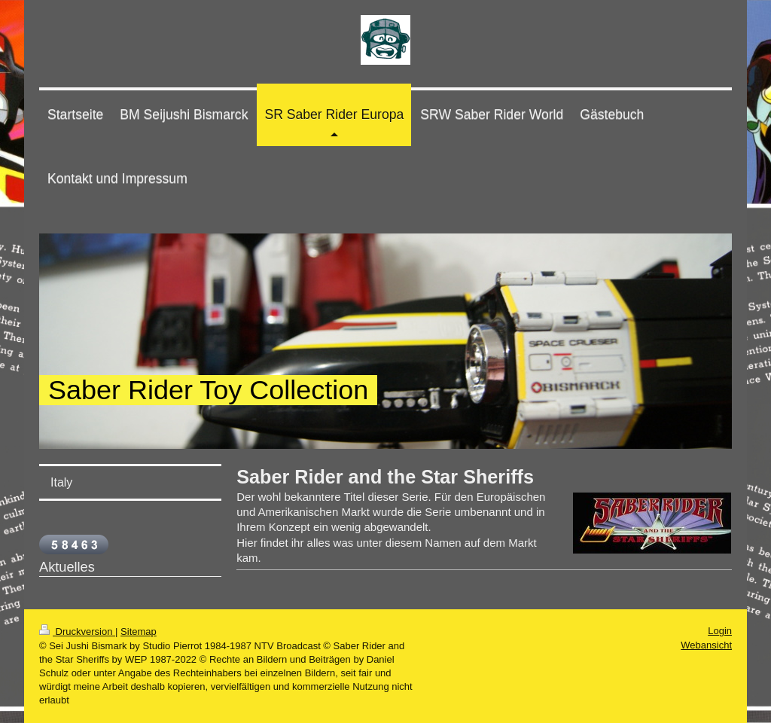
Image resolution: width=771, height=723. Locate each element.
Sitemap (138, 631)
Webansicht (706, 645)
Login (720, 630)
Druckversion (77, 631)
